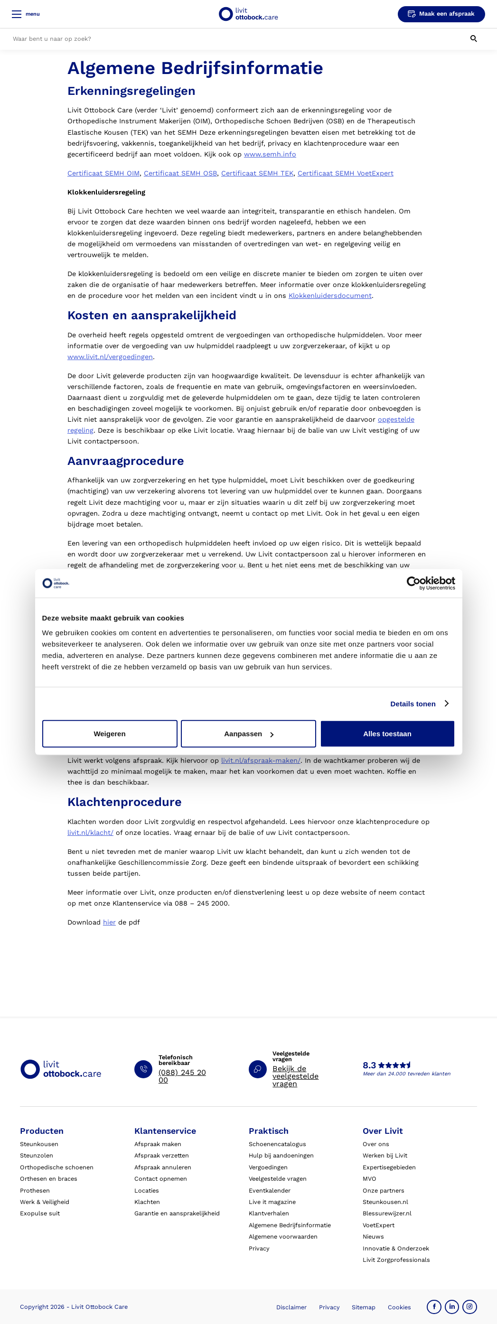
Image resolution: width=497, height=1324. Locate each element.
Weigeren (109, 734)
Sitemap (363, 1307)
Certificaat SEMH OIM (103, 173)
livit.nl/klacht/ (90, 833)
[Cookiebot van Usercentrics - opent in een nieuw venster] (413, 583)
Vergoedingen (268, 1167)
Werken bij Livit (385, 1155)
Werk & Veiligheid (44, 1201)
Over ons (376, 1144)
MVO (369, 1178)
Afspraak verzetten (161, 1155)
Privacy (259, 1248)
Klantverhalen (269, 1213)
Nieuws (373, 1236)
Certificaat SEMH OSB (180, 173)
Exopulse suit (40, 1213)
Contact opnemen (160, 1178)
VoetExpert (378, 1225)
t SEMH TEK (273, 173)
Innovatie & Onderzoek (396, 1248)
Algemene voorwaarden (283, 1236)
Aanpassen (248, 734)
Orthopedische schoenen (57, 1167)
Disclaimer (291, 1307)
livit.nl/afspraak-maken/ (260, 761)
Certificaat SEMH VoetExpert (346, 173)
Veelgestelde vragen (278, 1178)
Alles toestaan (387, 734)
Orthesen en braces (48, 1178)
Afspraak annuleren (162, 1167)
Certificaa (237, 173)
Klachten (147, 1201)
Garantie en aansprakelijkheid (177, 1213)
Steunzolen (36, 1155)
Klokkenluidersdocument (330, 296)
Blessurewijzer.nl (387, 1213)
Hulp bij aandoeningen (281, 1155)
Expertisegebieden (389, 1167)
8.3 (369, 1065)
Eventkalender (270, 1190)
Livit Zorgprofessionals (396, 1259)
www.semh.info (270, 154)
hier (109, 922)
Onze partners (383, 1190)
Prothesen (35, 1190)
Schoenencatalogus (277, 1144)
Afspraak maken (157, 1144)
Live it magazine (272, 1201)
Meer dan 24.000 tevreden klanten (406, 1074)
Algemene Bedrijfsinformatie (290, 1225)
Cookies (399, 1307)
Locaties (146, 1190)
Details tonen (413, 703)
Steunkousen (39, 1144)
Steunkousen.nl (385, 1201)
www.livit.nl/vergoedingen (110, 357)
